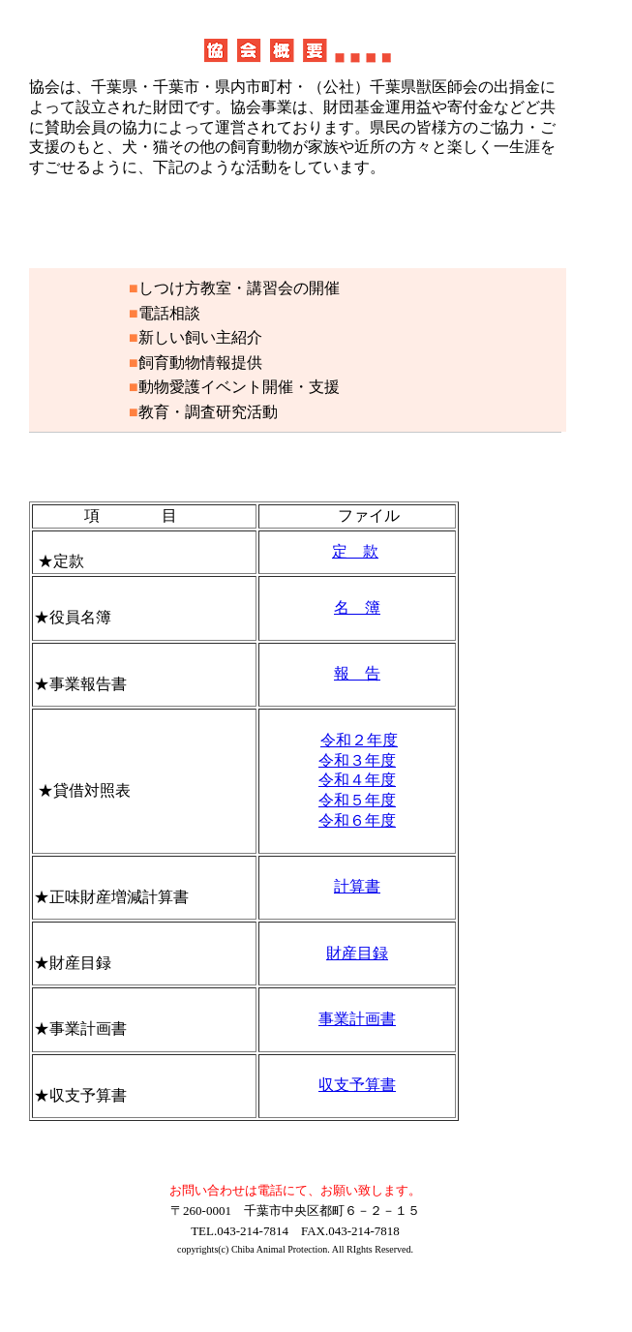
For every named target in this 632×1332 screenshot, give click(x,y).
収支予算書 (357, 1084)
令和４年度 (357, 780)
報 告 (357, 673)
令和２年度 (359, 740)
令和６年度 (357, 820)
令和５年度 (357, 800)
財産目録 (357, 953)
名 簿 (357, 607)
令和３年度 (357, 760)
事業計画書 (357, 1019)
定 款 (355, 551)
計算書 (357, 886)
